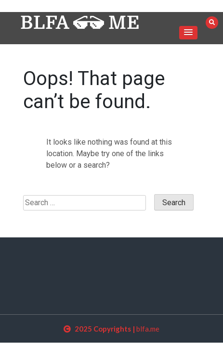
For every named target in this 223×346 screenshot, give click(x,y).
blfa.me (147, 328)
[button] (188, 32)
